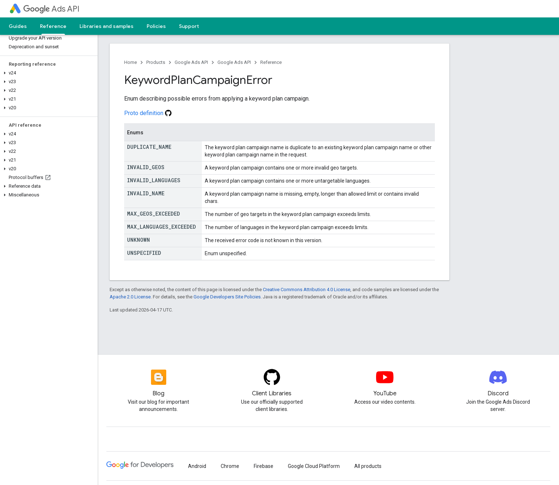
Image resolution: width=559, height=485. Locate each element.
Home (130, 62)
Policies (156, 26)
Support (189, 26)
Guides (18, 26)
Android (197, 466)
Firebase (263, 466)
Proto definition (148, 113)
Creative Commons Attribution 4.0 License (306, 289)
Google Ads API (191, 62)
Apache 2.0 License (130, 296)
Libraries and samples (106, 26)
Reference (271, 62)
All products (367, 466)
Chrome (230, 466)
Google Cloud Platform (314, 466)
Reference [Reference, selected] (53, 26)
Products (155, 62)
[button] (47, 73)
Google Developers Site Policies (227, 296)
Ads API (51, 9)
